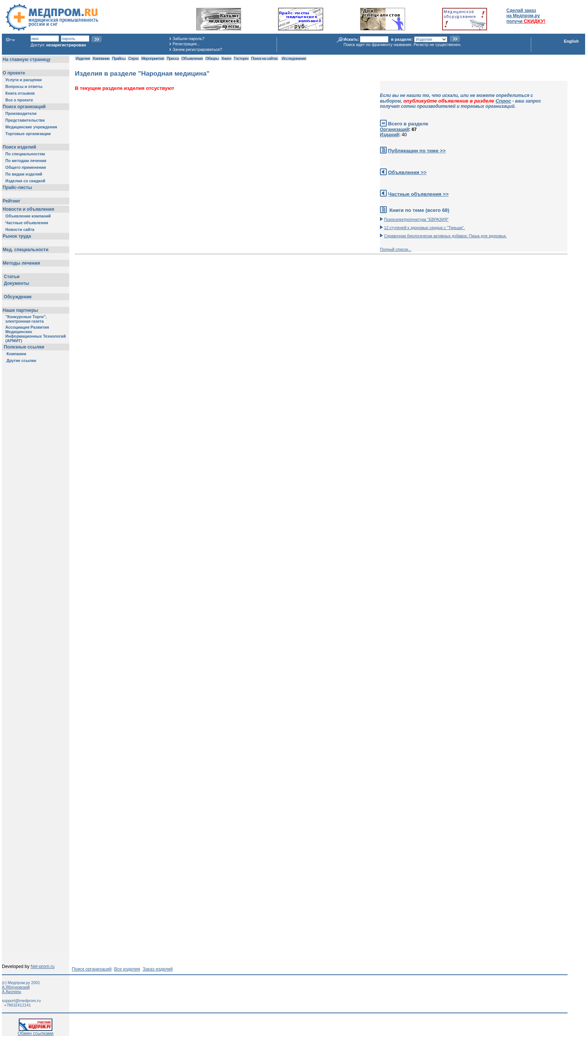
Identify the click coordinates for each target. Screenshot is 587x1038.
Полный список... (395, 249)
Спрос (133, 58)
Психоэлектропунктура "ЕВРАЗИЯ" (416, 219)
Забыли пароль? (188, 38)
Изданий (389, 134)
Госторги (241, 58)
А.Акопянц (11, 991)
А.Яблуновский (16, 987)
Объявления (191, 58)
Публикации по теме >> (416, 150)
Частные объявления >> (418, 194)
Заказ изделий (158, 969)
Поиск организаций (92, 969)
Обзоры (212, 58)
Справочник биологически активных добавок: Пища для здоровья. (445, 236)
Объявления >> (407, 172)
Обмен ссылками (36, 1031)
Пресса (172, 58)
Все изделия (127, 969)
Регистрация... (186, 44)
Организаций (394, 129)
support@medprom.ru (21, 1000)
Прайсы (118, 58)
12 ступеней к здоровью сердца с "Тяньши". (424, 227)
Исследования (294, 58)
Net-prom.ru (43, 966)
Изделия (83, 58)
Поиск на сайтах (264, 58)
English (571, 41)
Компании (101, 58)
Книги (226, 58)
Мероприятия (153, 58)
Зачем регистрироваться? (197, 49)
